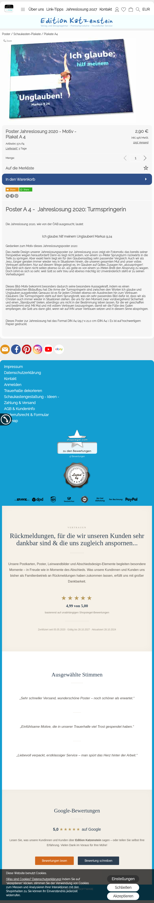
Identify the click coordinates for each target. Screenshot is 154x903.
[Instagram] (37, 349)
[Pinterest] (27, 349)
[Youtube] (48, 349)
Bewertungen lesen (54, 860)
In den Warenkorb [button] (20, 179)
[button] (23, 9)
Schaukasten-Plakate (27, 34)
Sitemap (11, 421)
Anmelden (117, 9)
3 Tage (16, 148)
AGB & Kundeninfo (19, 409)
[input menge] (135, 157)
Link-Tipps (54, 9)
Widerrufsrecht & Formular (26, 415)
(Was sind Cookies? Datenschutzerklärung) (33, 879)
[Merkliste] (123, 9)
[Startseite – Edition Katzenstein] (9, 5)
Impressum (13, 367)
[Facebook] (16, 349)
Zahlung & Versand (19, 403)
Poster (6, 34)
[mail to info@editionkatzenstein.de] (5, 349)
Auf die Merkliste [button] (20, 168)
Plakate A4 (51, 34)
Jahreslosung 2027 (81, 9)
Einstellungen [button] (123, 879)
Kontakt (105, 9)
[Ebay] (59, 349)
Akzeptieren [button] (123, 896)
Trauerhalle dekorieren (23, 391)
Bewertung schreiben (98, 860)
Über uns (36, 9)
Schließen (123, 887)
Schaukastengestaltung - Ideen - (31, 397)
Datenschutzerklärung (22, 373)
